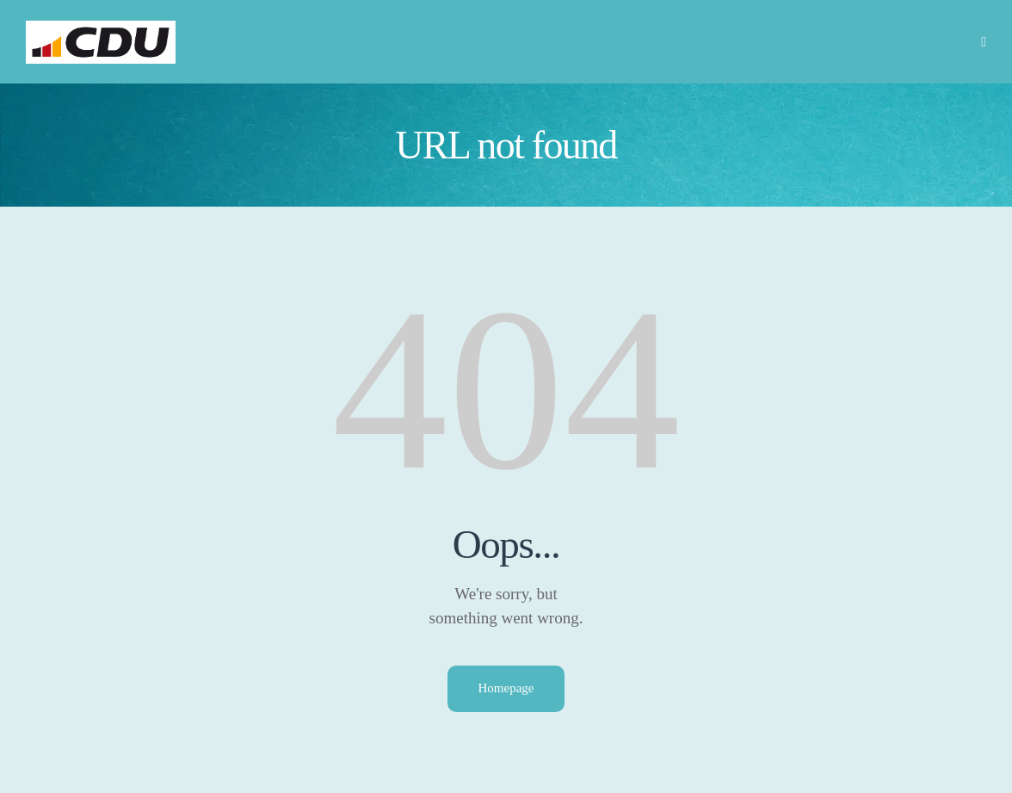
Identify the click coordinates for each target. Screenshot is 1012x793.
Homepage (506, 688)
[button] (983, 41)
